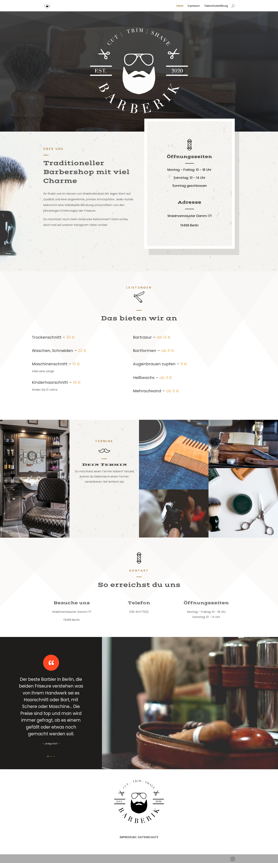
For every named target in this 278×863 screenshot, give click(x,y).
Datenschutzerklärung (216, 5)
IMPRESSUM (128, 837)
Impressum (194, 5)
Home (179, 5)
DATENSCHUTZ (148, 837)
